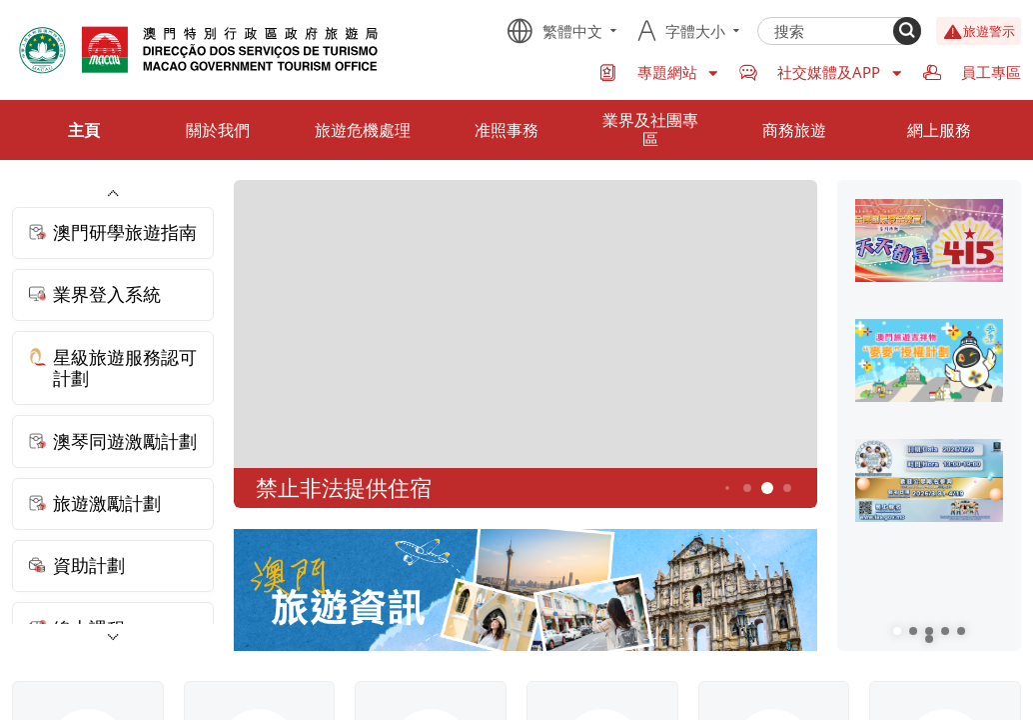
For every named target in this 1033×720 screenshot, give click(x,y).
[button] (897, 631)
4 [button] (746, 488)
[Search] (907, 31)
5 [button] (766, 488)
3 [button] (727, 489)
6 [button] (786, 488)
